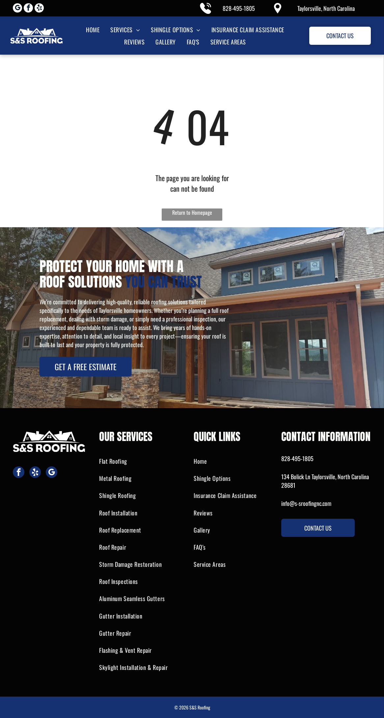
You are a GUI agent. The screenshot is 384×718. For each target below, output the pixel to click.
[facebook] (28, 8)
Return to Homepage (192, 212)
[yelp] (39, 8)
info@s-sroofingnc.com (306, 503)
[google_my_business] (17, 8)
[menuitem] (92, 29)
